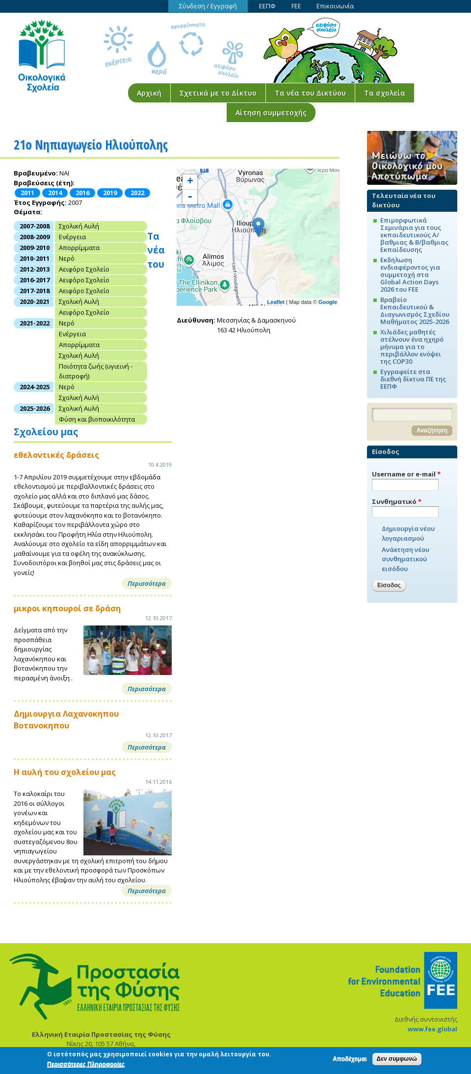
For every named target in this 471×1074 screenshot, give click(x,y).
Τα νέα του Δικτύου (310, 93)
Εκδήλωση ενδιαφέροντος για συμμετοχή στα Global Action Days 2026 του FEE (410, 274)
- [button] (189, 197)
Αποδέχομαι (349, 1060)
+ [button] (190, 182)
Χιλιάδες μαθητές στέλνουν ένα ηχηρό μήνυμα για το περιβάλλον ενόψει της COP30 (412, 346)
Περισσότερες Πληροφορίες (86, 1065)
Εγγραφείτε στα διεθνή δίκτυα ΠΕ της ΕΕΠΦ (413, 379)
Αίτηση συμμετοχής (271, 112)
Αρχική (149, 93)
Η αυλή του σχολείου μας (65, 772)
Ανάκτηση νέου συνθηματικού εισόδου (405, 559)
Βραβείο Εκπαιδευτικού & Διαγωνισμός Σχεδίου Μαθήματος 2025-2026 (414, 310)
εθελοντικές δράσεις (56, 455)
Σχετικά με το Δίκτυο (218, 93)
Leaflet (276, 302)
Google (327, 302)
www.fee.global (432, 1028)
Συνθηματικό (396, 501)
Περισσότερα (147, 583)
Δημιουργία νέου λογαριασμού (408, 533)
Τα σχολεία (384, 93)
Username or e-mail (406, 474)
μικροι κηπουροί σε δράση (67, 608)
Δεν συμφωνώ (397, 1060)
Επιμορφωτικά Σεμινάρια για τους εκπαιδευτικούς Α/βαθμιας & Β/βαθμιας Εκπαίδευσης (414, 235)
